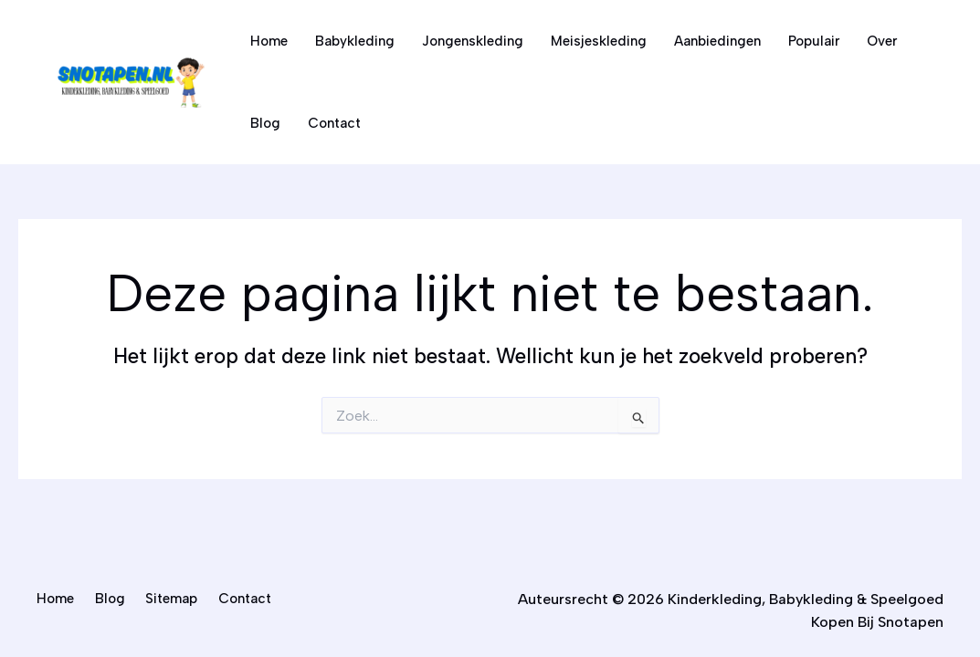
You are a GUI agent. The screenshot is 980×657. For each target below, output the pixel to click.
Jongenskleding (472, 41)
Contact (334, 123)
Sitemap (171, 598)
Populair (813, 41)
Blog (265, 123)
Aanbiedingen (717, 41)
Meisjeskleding (599, 41)
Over (882, 41)
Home (269, 41)
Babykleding (355, 41)
